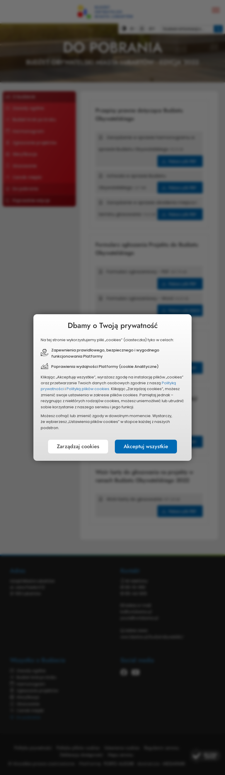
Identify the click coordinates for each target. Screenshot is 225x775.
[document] (112, 387)
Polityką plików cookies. (88, 388)
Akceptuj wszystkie (146, 446)
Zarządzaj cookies (78, 446)
